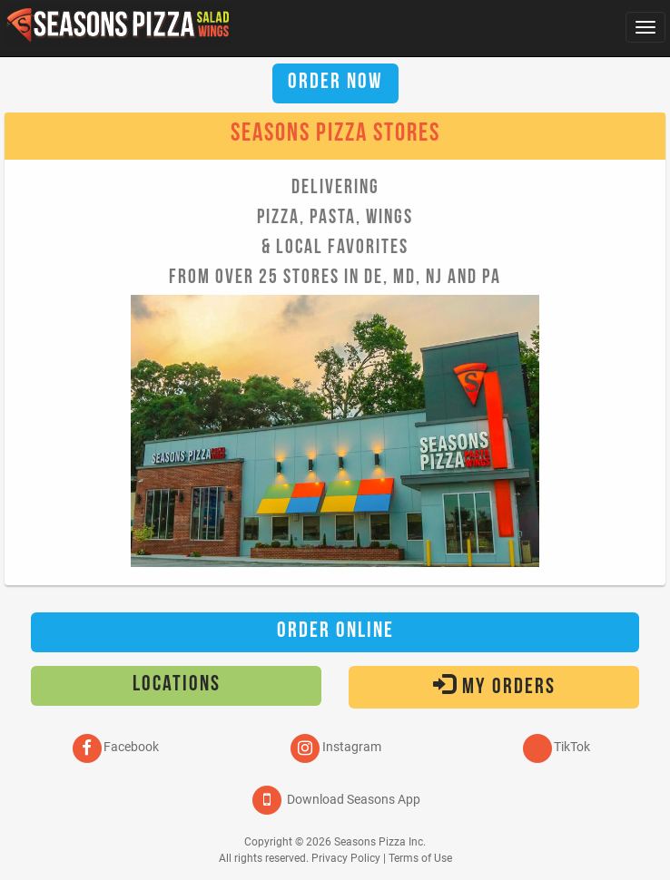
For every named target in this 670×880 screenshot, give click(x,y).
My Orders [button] (494, 685)
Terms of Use (420, 858)
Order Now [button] (335, 83)
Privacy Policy (345, 858)
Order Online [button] (335, 632)
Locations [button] (177, 686)
